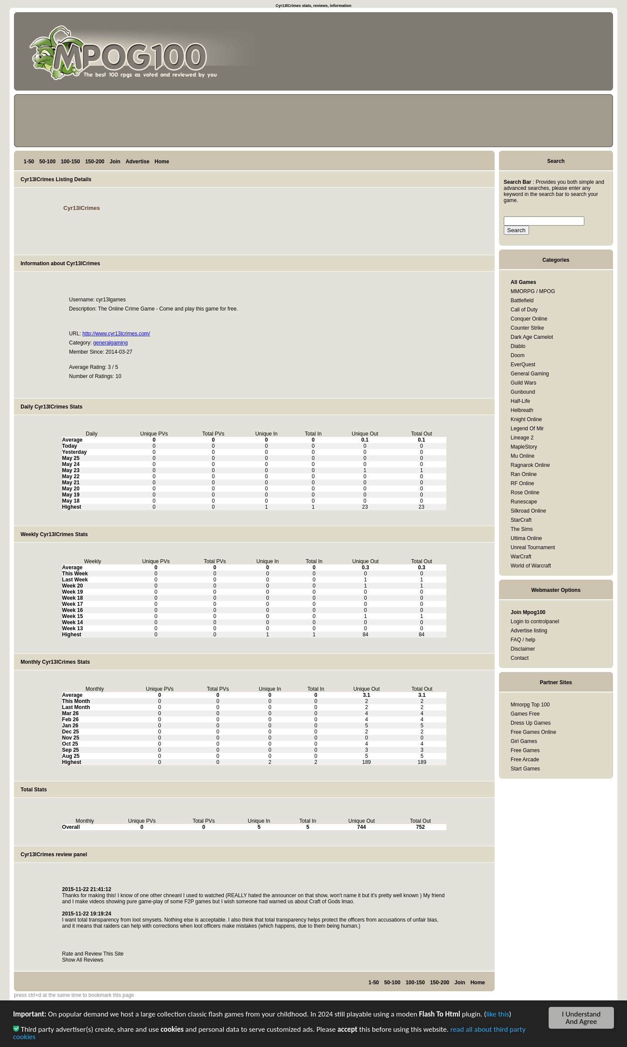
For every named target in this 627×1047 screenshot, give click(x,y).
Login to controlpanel (535, 621)
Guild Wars (523, 383)
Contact (520, 658)
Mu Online (523, 456)
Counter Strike (527, 328)
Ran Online (524, 474)
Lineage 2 (522, 438)
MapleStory (524, 447)
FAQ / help (523, 640)
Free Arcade (525, 760)
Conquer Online (529, 319)
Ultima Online (526, 538)
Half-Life (520, 401)
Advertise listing (529, 631)
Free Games (525, 750)
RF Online (522, 483)
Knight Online (526, 419)
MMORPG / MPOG (533, 291)
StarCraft (521, 520)
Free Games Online (533, 732)
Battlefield (522, 300)
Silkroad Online (528, 511)
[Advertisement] (569, 53)
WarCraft (521, 557)
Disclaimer (523, 649)
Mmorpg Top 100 (530, 705)
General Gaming (530, 374)
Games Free (525, 714)
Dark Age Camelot (532, 337)
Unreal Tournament (533, 547)
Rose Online (525, 493)
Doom (518, 355)
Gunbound (523, 392)
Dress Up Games (531, 723)
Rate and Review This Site (93, 954)
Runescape (524, 502)
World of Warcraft (531, 566)
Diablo (518, 346)
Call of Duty (524, 310)
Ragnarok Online (530, 465)
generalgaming (110, 343)
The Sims (522, 529)
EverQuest (523, 364)
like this (497, 1015)
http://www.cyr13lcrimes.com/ (116, 334)
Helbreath (522, 410)
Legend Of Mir (527, 429)
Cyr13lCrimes (82, 208)
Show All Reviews (83, 960)
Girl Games (524, 741)
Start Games (525, 769)
